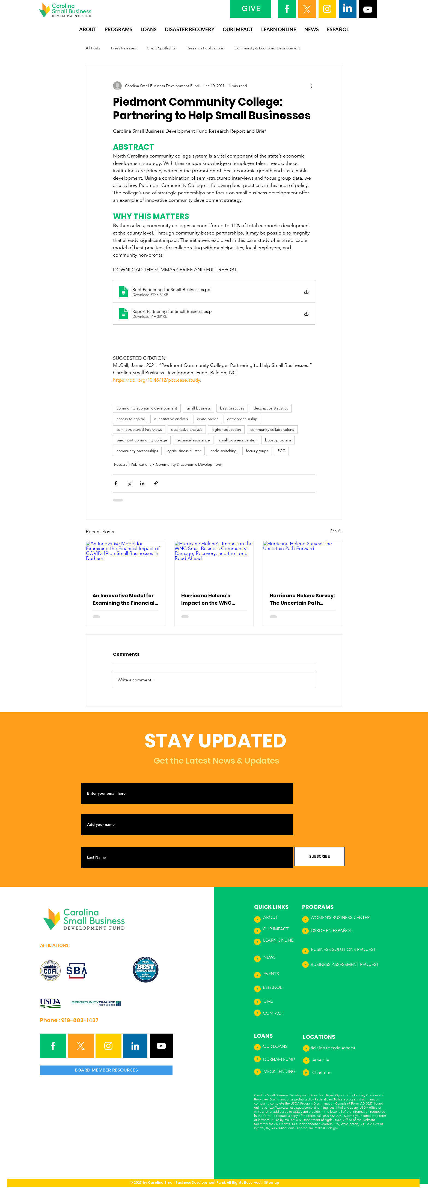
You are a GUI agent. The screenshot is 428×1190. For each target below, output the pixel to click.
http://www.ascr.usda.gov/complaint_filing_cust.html (305, 1107)
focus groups (257, 450)
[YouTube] (367, 9)
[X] (307, 9)
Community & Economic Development (267, 48)
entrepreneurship (242, 418)
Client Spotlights (161, 48)
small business (198, 408)
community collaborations (272, 429)
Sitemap (271, 1182)
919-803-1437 (80, 1020)
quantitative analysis (171, 418)
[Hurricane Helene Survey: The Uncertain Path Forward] (302, 563)
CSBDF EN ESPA (327, 930)
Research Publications (205, 48)
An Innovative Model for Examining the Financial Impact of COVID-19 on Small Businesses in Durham (123, 599)
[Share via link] (155, 483)
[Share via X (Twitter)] (129, 483)
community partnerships (137, 450)
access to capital (131, 418)
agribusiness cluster (184, 450)
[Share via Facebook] (115, 483)
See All (336, 530)
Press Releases (123, 48)
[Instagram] (327, 8)
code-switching (223, 450)
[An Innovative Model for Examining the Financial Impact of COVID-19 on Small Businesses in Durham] (125, 563)
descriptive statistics (271, 408)
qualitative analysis (186, 429)
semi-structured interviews (139, 429)
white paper (207, 418)
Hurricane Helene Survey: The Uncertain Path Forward (302, 599)
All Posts (93, 48)
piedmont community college (142, 440)
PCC (281, 450)
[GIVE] (252, 8)
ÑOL (347, 930)
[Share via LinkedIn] (142, 483)
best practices (232, 408)
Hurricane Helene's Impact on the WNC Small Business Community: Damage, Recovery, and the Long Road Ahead (211, 599)
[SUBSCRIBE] (319, 856)
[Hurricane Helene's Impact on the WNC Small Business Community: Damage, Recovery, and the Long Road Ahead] (214, 563)
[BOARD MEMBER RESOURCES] (106, 1070)
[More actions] (311, 85)
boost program (278, 440)
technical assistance (193, 440)
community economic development (147, 408)
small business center (237, 440)
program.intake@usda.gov (319, 1128)
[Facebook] (286, 8)
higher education (226, 429)
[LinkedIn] (347, 8)
